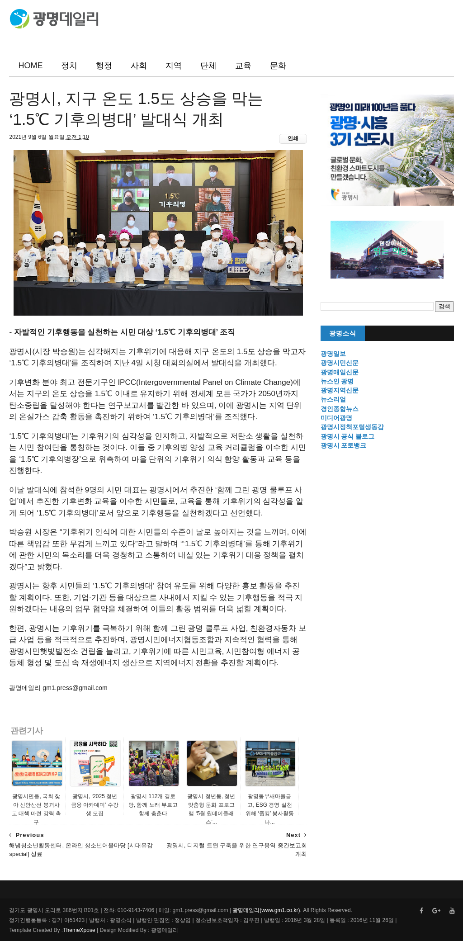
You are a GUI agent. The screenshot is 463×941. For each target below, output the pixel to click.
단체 (208, 65)
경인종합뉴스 (340, 408)
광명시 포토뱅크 (344, 445)
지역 (173, 65)
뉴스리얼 (333, 399)
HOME (30, 65)
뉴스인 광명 (337, 381)
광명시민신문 (340, 362)
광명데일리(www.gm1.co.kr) (266, 910)
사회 (139, 65)
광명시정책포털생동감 (352, 426)
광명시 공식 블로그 (348, 436)
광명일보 (333, 353)
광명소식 (342, 333)
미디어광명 (336, 417)
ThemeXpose (79, 930)
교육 (243, 65)
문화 (278, 65)
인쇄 (293, 138)
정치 (69, 65)
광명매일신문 (340, 372)
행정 (104, 65)
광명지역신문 (340, 390)
